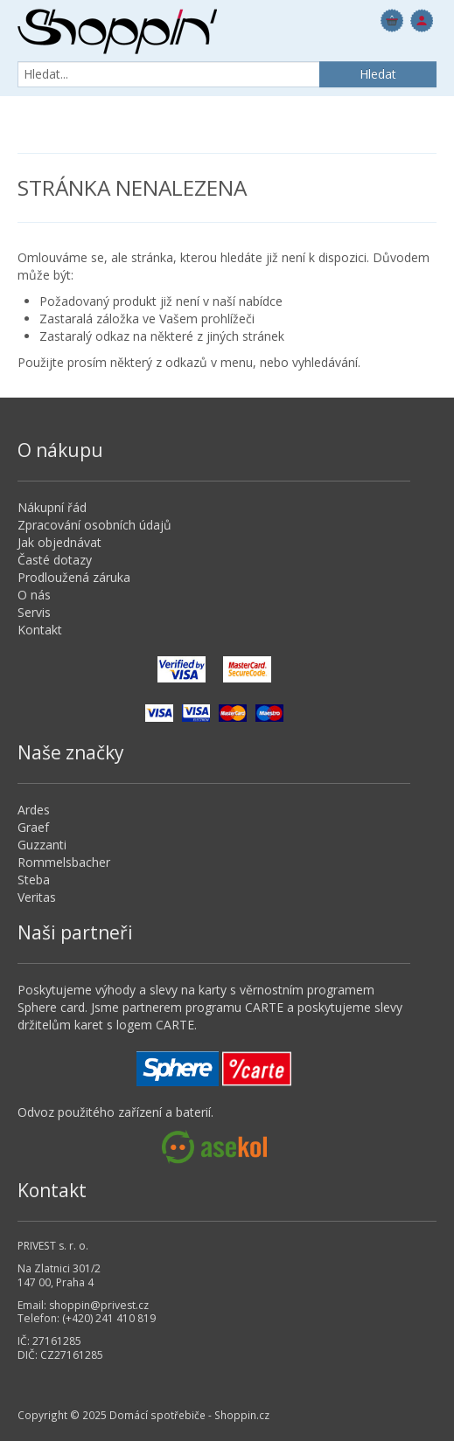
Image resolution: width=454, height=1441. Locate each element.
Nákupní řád (52, 507)
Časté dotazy (54, 559)
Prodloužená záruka (73, 577)
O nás (34, 594)
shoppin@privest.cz (99, 1305)
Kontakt (39, 629)
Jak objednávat (59, 542)
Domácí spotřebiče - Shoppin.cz (117, 31)
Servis (34, 612)
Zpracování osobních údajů (94, 524)
